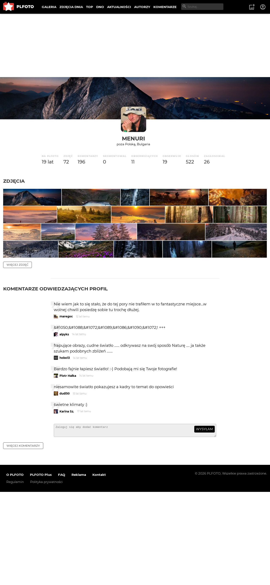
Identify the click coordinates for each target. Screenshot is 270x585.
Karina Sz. (66, 502)
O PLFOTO (15, 568)
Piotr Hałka (67, 467)
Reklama (79, 568)
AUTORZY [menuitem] (142, 7)
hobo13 (64, 449)
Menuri (133, 138)
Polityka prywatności (46, 575)
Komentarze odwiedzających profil (55, 380)
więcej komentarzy (23, 538)
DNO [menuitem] (100, 7)
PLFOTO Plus (41, 568)
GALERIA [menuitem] (49, 7)
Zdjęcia (14, 181)
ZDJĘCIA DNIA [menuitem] (71, 7)
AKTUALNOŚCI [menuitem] (119, 7)
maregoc (66, 407)
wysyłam (204, 520)
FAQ (61, 568)
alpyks (64, 425)
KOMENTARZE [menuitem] (165, 7)
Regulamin (15, 575)
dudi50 (64, 484)
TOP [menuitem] (89, 7)
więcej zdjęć (17, 356)
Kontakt (99, 568)
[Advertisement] (135, 45)
